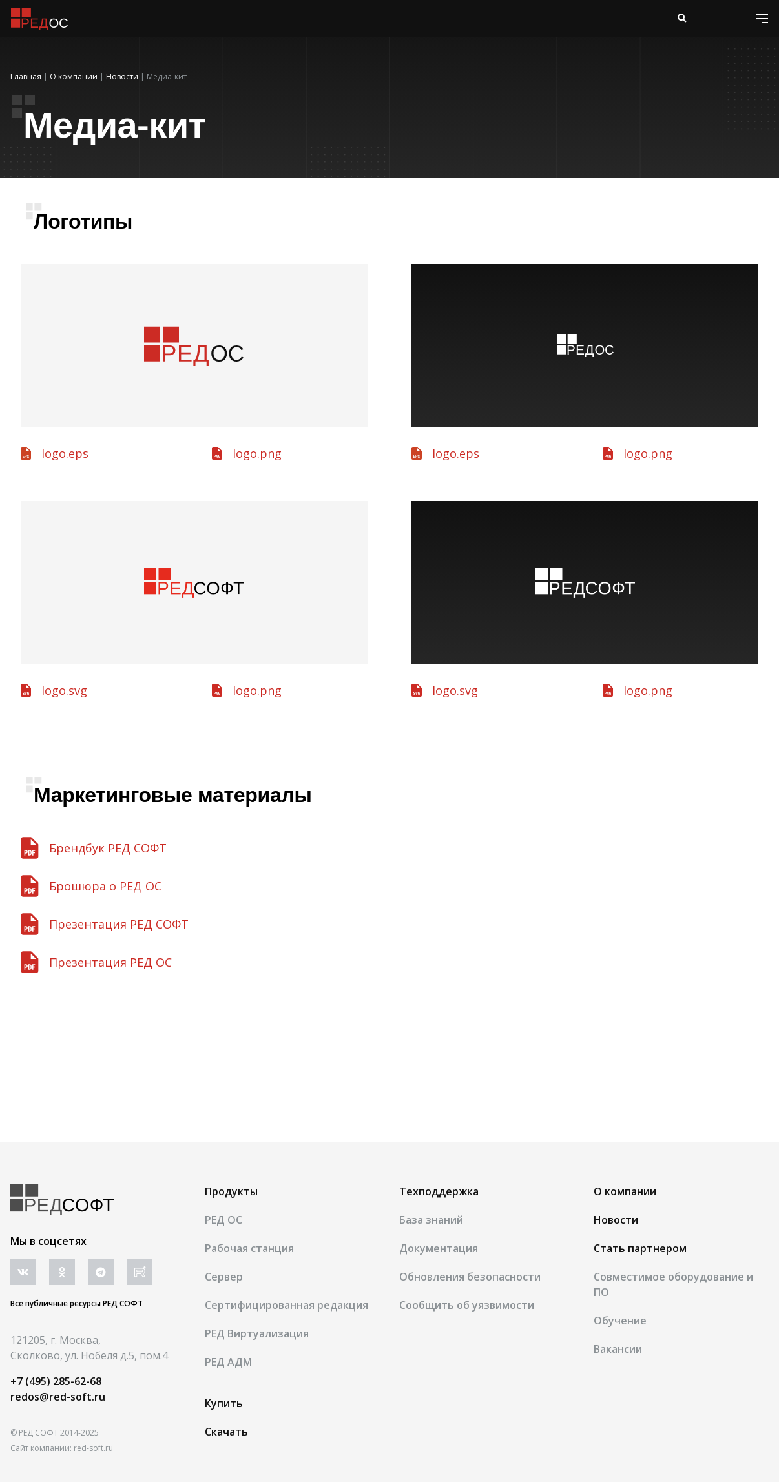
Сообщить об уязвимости (466, 1305)
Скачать (226, 1432)
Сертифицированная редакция (286, 1305)
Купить (224, 1403)
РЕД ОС (223, 1220)
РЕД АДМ (228, 1362)
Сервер (224, 1277)
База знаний (431, 1220)
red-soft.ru (93, 1448)
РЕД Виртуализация (257, 1333)
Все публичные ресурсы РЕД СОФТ (76, 1303)
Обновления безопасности (470, 1277)
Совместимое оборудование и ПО (673, 1284)
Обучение (620, 1320)
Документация (438, 1248)
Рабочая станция (249, 1248)
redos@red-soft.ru (57, 1397)
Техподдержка (439, 1191)
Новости (616, 1220)
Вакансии (618, 1349)
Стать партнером (640, 1248)
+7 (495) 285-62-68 (55, 1381)
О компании (625, 1191)
